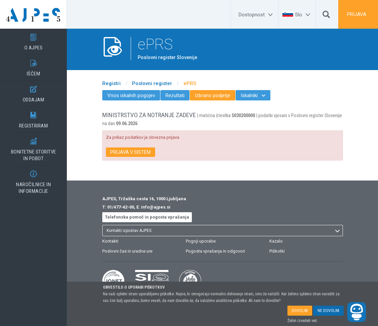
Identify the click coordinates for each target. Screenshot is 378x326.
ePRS (189, 83)
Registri (111, 83)
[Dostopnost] (257, 15)
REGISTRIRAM (33, 118)
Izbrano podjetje (212, 95)
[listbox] (222, 230)
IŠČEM (33, 66)
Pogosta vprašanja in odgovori (215, 251)
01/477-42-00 (120, 207)
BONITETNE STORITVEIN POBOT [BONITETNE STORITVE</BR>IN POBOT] (33, 147)
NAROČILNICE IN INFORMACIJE (33, 180)
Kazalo (276, 241)
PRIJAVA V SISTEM (130, 152)
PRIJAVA (356, 14)
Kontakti (110, 241)
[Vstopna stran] (33, 14)
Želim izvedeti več (302, 320)
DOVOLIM (300, 310)
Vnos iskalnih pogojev (131, 95)
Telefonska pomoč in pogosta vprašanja (147, 217)
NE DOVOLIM (328, 310)
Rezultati (174, 95)
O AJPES (33, 40)
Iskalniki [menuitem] (253, 95)
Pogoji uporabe (201, 241)
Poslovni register (152, 83)
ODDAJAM (33, 92)
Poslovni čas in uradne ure (127, 251)
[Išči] (326, 16)
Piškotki (277, 251)
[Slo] (303, 15)
